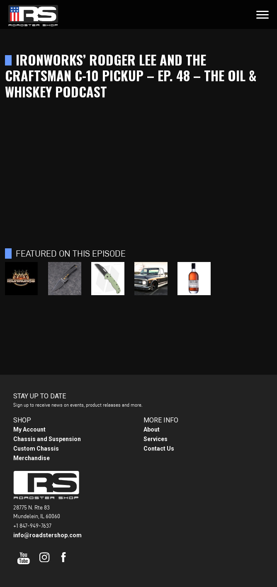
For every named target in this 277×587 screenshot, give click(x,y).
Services (155, 439)
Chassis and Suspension (47, 439)
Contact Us (158, 448)
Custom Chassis (36, 448)
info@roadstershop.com (47, 535)
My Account (29, 429)
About (151, 429)
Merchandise (31, 458)
